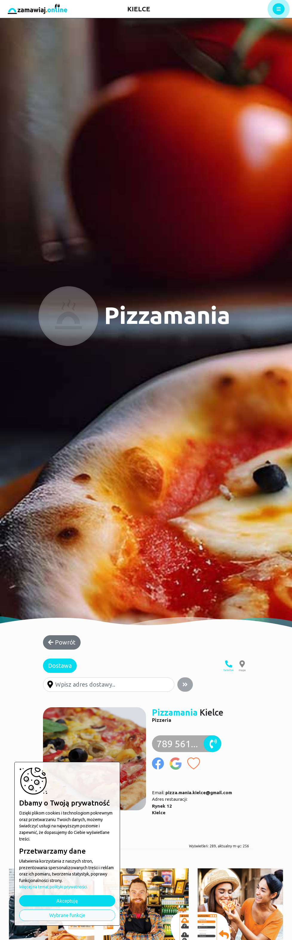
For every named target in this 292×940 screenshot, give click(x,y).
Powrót (62, 642)
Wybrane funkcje (67, 915)
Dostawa (60, 665)
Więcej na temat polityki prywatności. (53, 886)
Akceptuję (67, 901)
